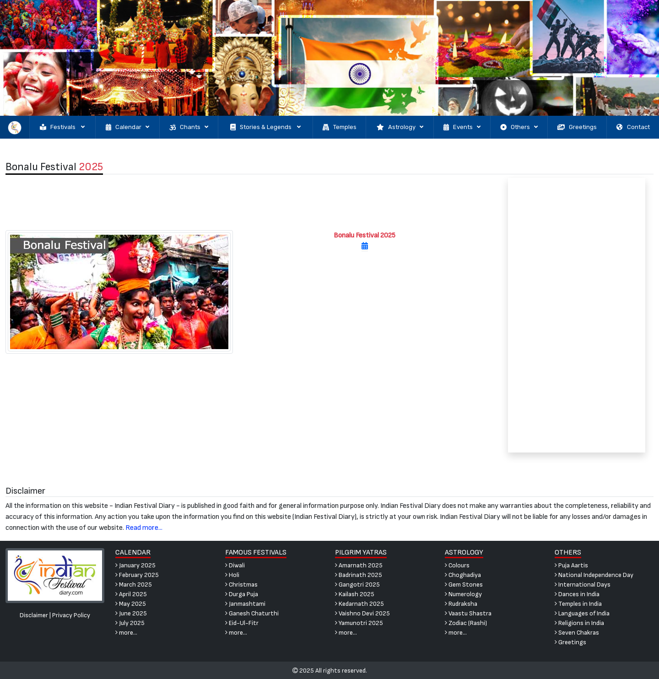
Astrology (400, 127)
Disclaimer (34, 615)
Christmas (241, 584)
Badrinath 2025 (358, 575)
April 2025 (131, 594)
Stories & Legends (265, 127)
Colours (457, 565)
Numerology (463, 594)
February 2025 (137, 575)
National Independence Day (594, 575)
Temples (340, 127)
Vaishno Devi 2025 (362, 613)
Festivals (62, 127)
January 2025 (135, 565)
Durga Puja (241, 594)
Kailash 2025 (354, 594)
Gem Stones (464, 584)
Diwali (235, 565)
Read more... (143, 527)
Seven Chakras (577, 632)
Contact (633, 127)
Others (519, 127)
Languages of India (582, 613)
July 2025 (130, 623)
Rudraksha (461, 604)
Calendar (127, 127)
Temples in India (578, 604)
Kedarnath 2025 (359, 604)
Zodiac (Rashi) (466, 623)
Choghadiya (463, 575)
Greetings (577, 127)
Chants (188, 127)
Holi (232, 575)
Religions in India (579, 623)
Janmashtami (245, 604)
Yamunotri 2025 (359, 623)
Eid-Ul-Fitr (242, 623)
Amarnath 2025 (359, 565)
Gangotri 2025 (357, 584)
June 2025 (131, 613)
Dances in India (577, 594)
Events (462, 127)
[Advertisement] (247, 202)
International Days (582, 584)
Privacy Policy (71, 615)
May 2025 (130, 604)
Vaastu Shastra (468, 613)
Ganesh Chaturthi (252, 613)
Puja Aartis (571, 565)
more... (126, 632)
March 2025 (133, 584)
